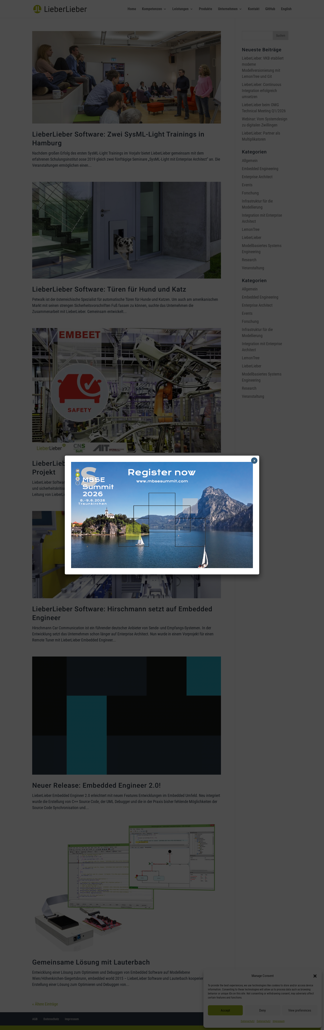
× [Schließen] (254, 460)
